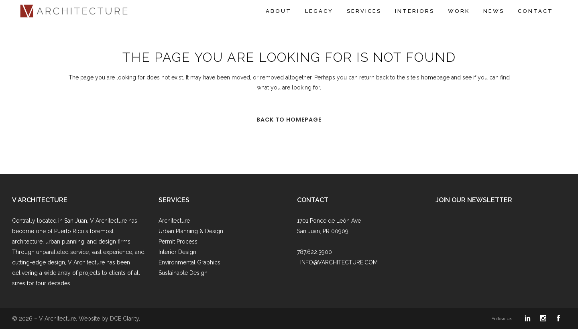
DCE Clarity (124, 318)
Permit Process (178, 241)
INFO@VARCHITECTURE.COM (339, 262)
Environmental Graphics (189, 262)
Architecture (174, 220)
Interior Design (177, 252)
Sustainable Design (183, 273)
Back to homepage (289, 120)
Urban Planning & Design (191, 231)
